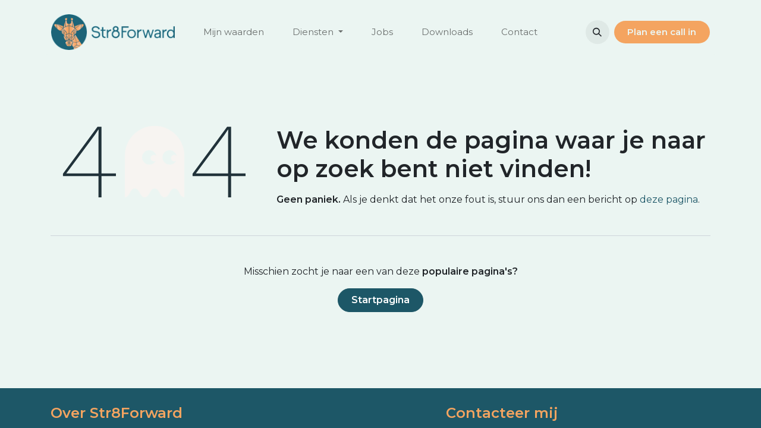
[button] (597, 32)
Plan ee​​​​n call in (661, 31)
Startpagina (380, 300)
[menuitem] (233, 32)
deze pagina (669, 199)
